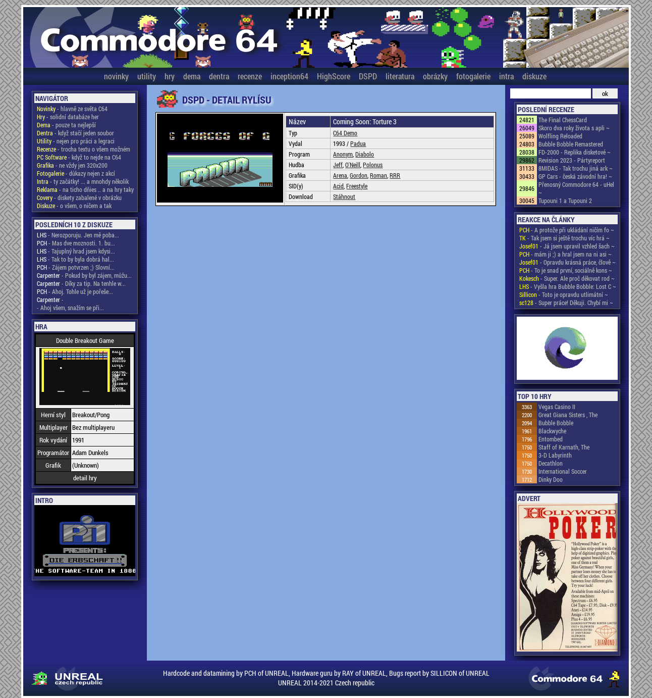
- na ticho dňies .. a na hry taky (85, 189)
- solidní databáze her (68, 117)
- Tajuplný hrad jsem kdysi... (76, 251)
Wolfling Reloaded (560, 136)
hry (170, 76)
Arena (340, 175)
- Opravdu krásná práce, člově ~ (567, 262)
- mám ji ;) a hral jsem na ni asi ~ (565, 254)
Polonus (373, 165)
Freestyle (356, 186)
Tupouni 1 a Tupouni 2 (565, 200)
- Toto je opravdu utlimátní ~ (563, 294)
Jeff (338, 165)
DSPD (368, 76)
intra (506, 76)
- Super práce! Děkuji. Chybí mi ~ (566, 302)
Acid (338, 186)
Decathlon (550, 463)
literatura (400, 76)
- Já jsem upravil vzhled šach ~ (567, 246)
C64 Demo (345, 133)
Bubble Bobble (555, 423)
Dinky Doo (550, 479)
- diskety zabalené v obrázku (79, 197)
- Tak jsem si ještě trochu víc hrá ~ (564, 238)
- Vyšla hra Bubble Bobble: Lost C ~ (567, 286)
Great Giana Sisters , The (567, 415)
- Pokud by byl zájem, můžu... (84, 275)
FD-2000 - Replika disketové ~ (574, 152)
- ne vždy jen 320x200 (72, 165)
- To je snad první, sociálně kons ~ (565, 270)
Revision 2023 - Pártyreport (571, 160)
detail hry (85, 477)
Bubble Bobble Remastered (570, 144)
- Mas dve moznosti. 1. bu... (76, 243)
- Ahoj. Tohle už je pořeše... (75, 291)
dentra (219, 76)
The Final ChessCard (562, 120)
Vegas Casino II (556, 407)
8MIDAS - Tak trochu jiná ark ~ (575, 168)
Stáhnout (344, 196)
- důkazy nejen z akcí (76, 173)
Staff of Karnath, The (563, 447)
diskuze (534, 76)
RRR (395, 175)
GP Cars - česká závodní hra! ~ (575, 176)
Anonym (343, 154)
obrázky (435, 76)
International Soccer (562, 471)
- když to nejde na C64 (79, 157)
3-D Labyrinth (555, 455)
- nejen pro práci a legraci (76, 141)
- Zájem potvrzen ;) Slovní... (76, 267)
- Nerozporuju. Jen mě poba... (78, 235)
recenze (250, 76)
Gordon (358, 175)
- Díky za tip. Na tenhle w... (81, 283)
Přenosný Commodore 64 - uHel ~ (576, 188)
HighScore (333, 76)
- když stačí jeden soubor (75, 133)
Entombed (550, 439)
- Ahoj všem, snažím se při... (70, 308)
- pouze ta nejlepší (66, 125)
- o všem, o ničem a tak (74, 206)
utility (146, 76)
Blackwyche (552, 431)
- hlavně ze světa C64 (72, 109)
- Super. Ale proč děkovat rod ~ (567, 278)
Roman (378, 175)
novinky (116, 76)
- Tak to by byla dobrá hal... (75, 259)
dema (191, 76)
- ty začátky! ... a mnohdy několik (83, 181)
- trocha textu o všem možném (83, 149)
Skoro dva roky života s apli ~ (574, 128)
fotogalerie (473, 76)
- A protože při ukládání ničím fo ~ (566, 230)
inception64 (289, 76)
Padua (358, 143)
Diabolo (364, 154)
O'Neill (352, 165)
